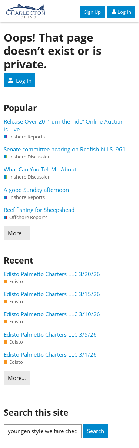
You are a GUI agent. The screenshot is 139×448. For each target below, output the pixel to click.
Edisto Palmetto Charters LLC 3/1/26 (50, 354)
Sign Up (92, 12)
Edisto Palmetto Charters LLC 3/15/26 (52, 294)
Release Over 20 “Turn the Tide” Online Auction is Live (64, 125)
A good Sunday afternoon (36, 189)
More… (17, 233)
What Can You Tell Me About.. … (44, 169)
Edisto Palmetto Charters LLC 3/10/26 (52, 314)
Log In (121, 12)
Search (95, 431)
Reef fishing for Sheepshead (39, 209)
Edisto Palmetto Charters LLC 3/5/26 (50, 334)
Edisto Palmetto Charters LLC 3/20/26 (52, 274)
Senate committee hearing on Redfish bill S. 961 (65, 149)
